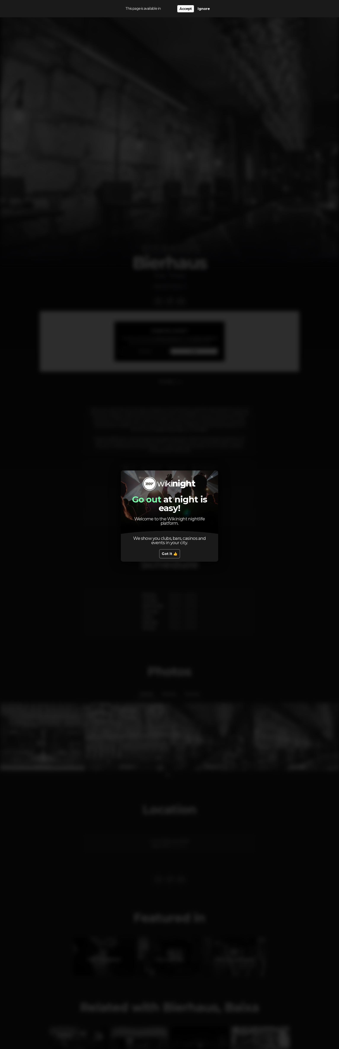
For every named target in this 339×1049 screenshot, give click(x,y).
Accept (185, 9)
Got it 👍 (169, 554)
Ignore (204, 9)
